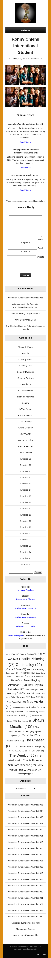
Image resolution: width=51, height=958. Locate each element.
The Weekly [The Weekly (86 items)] (22, 755)
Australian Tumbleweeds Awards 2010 (25, 829)
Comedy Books (25, 359)
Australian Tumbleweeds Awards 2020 (25, 892)
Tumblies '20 (25, 527)
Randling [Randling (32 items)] (25, 715)
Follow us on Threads (25, 626)
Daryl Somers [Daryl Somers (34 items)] (35, 669)
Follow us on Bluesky (25, 599)
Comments (34, 58)
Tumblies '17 (25, 508)
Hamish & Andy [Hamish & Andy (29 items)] (35, 676)
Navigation (25, 30)
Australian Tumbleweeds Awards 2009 (25, 823)
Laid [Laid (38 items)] (35, 697)
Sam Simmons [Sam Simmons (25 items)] (24, 721)
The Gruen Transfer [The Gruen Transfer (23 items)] (19, 751)
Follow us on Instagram (25, 608)
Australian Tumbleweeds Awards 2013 (25, 848)
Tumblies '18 (25, 515)
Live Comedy (25, 421)
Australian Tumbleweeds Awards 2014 (25, 854)
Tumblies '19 (25, 521)
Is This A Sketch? (25, 415)
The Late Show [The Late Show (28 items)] (36, 751)
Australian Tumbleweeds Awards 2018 (25, 879)
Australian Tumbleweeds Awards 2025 (25, 298)
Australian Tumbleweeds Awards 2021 (25, 898)
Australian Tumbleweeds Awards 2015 (25, 861)
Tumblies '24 (25, 552)
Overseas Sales (25, 440)
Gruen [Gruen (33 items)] (21, 676)
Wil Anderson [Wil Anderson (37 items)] (33, 770)
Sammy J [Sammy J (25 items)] (12, 721)
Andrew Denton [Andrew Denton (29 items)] (28, 654)
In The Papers (25, 409)
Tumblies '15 (25, 496)
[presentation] (26, 266)
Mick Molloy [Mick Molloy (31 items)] (33, 707)
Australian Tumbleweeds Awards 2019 (25, 885)
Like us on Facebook (25, 590)
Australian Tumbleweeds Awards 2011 (25, 836)
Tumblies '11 (25, 471)
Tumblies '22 (25, 539)
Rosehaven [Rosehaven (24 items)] (37, 715)
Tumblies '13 (25, 483)
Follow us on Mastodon (25, 617)
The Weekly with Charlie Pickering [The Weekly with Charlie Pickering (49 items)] (25, 760)
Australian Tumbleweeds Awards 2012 (25, 842)
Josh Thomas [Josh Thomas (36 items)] (26, 693)
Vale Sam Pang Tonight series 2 (25, 313)
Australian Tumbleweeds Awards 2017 (25, 873)
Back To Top (41, 954)
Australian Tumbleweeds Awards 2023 (25, 910)
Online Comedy (25, 428)
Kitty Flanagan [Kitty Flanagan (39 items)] (20, 697)
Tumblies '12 (25, 477)
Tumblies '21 (25, 533)
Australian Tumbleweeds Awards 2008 (25, 817)
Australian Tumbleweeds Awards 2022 (25, 904)
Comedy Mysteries (25, 372)
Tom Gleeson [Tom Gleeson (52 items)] (25, 765)
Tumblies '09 (25, 459)
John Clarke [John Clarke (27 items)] (31, 690)
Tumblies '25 (25, 558)
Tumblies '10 (25, 465)
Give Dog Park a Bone (25, 320)
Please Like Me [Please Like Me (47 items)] (26, 711)
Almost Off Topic (25, 347)
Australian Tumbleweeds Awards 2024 (25, 916)
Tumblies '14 (25, 490)
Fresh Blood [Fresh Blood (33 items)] (27, 673)
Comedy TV (25, 384)
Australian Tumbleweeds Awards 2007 (25, 811)
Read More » (25, 142)
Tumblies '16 (25, 502)
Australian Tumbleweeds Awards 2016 (25, 867)
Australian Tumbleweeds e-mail (25, 923)
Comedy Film (25, 365)
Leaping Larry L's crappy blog (25, 935)
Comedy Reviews (25, 378)
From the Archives (25, 397)
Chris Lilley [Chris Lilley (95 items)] (29, 664)
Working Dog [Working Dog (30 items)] (25, 774)
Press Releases (25, 446)
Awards (25, 353)
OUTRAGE (25, 434)
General (25, 403)
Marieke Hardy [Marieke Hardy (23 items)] (19, 707)
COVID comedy (25, 390)
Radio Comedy (25, 453)
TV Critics (25, 564)
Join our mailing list (14, 635)
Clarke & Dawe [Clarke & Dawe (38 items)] (16, 669)
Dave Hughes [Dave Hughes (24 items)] (12, 673)
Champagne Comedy (25, 929)
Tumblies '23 (25, 546)
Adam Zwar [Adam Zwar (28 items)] (12, 654)
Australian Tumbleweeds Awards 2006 (25, 805)
